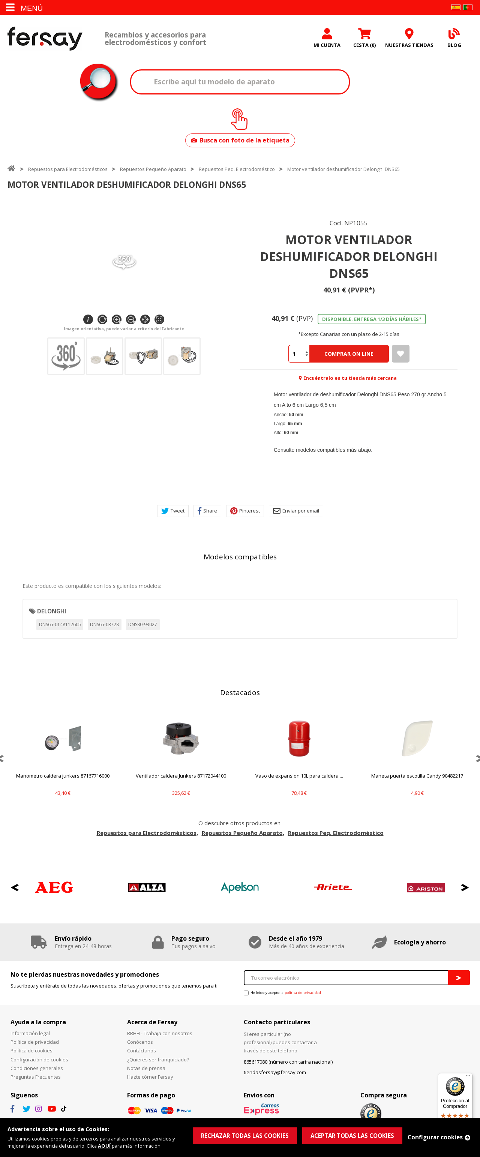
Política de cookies (31, 1050)
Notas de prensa (146, 1068)
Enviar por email (296, 511)
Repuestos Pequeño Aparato (153, 169)
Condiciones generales (36, 1068)
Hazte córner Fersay (150, 1076)
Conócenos (140, 1042)
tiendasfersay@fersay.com (275, 1072)
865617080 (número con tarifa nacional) (288, 1061)
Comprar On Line (349, 353)
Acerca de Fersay (152, 1022)
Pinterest (245, 511)
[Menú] (468, 1077)
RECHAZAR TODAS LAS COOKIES (245, 1135)
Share (207, 511)
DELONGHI (51, 611)
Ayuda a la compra (38, 1022)
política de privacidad (303, 992)
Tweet (172, 511)
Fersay (45, 38)
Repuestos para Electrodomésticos (68, 169)
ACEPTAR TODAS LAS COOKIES (352, 1135)
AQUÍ (104, 1145)
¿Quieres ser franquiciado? (158, 1059)
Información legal (30, 1033)
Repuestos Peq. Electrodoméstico (237, 169)
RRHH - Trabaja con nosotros (159, 1033)
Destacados (240, 692)
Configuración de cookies (39, 1059)
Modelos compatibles (240, 557)
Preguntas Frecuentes (35, 1076)
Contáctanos (141, 1050)
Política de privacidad (34, 1042)
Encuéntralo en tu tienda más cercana (350, 378)
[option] (63, 758)
